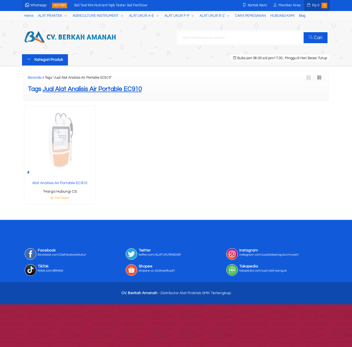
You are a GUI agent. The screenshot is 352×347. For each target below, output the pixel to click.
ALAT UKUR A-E (141, 16)
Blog (302, 16)
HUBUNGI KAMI (282, 16)
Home (29, 16)
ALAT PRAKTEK (50, 16)
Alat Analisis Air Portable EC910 (59, 183)
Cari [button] (315, 37)
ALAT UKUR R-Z (212, 16)
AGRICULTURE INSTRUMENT (96, 16)
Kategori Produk (45, 59)
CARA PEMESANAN (250, 16)
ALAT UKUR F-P (176, 16)
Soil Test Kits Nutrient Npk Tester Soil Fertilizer (111, 5)
